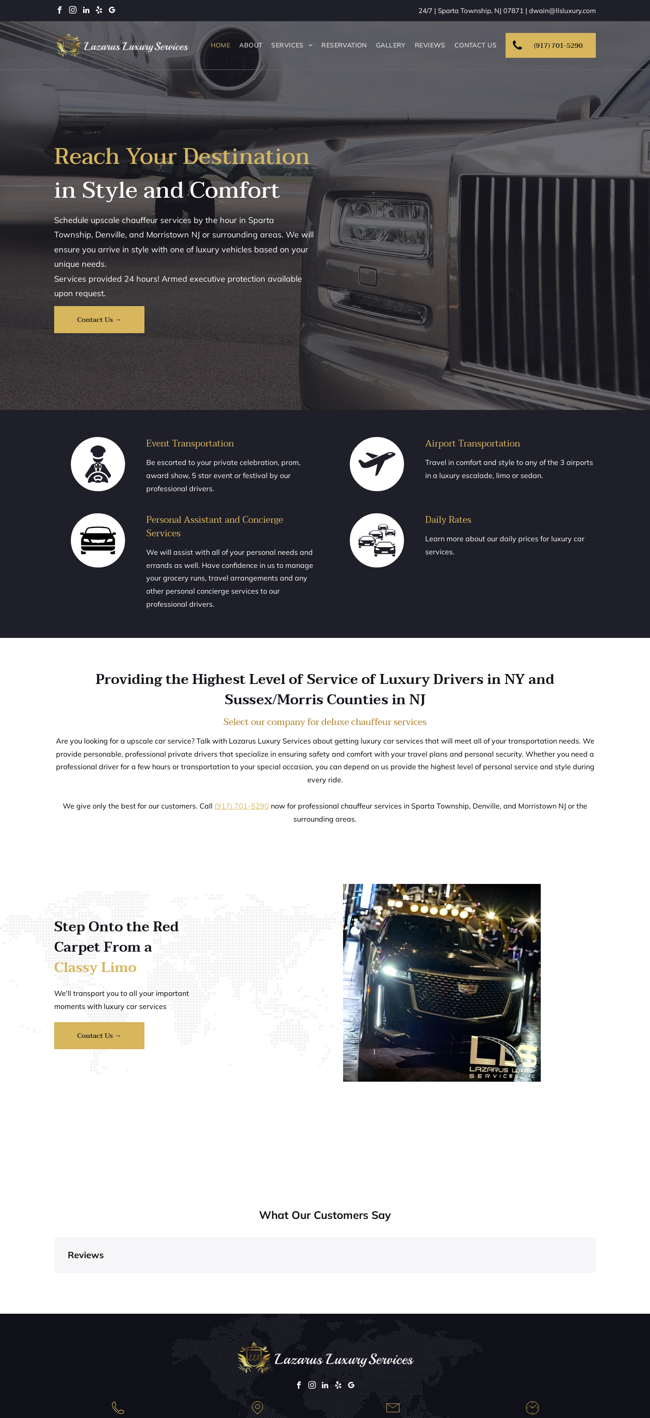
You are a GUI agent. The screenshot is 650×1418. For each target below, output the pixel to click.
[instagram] (73, 11)
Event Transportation (190, 443)
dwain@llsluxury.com (562, 10)
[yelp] (99, 11)
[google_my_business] (112, 11)
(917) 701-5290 (241, 805)
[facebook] (59, 11)
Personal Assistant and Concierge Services (214, 526)
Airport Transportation (472, 443)
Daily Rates (448, 520)
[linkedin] (86, 11)
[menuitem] (220, 45)
